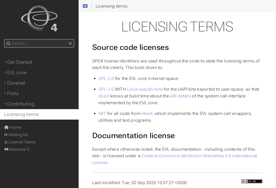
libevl (104, 95)
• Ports (11, 93)
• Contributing (19, 104)
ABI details (180, 95)
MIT (102, 113)
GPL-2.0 (106, 78)
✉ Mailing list (16, 134)
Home (12, 127)
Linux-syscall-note (145, 89)
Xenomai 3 (16, 149)
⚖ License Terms (19, 142)
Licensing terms (21, 114)
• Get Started (18, 62)
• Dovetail (14, 83)
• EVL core (15, 72)
